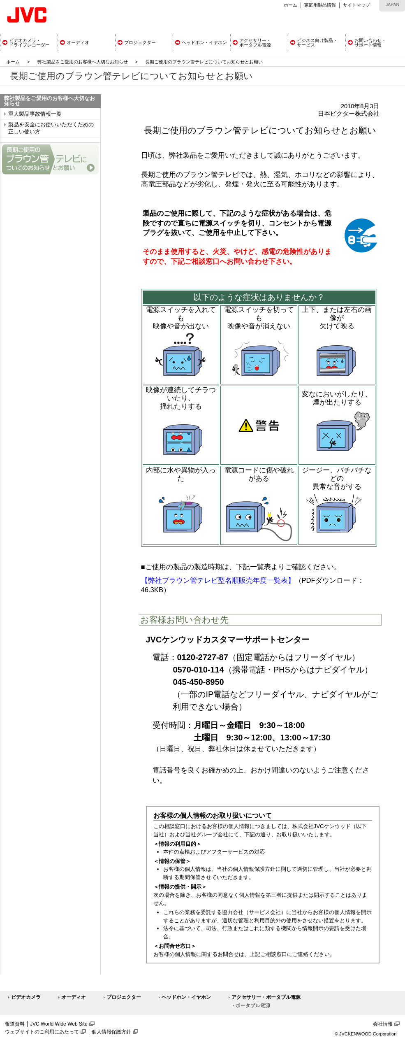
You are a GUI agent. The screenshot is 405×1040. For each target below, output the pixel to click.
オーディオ (73, 997)
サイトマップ (356, 4)
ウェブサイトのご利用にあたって (42, 1032)
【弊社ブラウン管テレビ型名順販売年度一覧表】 (218, 580)
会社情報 (383, 1024)
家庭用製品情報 (320, 4)
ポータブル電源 (253, 1005)
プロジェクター (123, 997)
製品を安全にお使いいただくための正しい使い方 (51, 128)
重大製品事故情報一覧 (35, 114)
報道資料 (15, 1024)
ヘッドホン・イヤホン (186, 997)
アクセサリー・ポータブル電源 (266, 997)
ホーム (290, 4)
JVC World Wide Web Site (59, 1024)
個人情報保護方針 (111, 1032)
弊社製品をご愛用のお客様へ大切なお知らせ (82, 61)
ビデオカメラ (26, 997)
